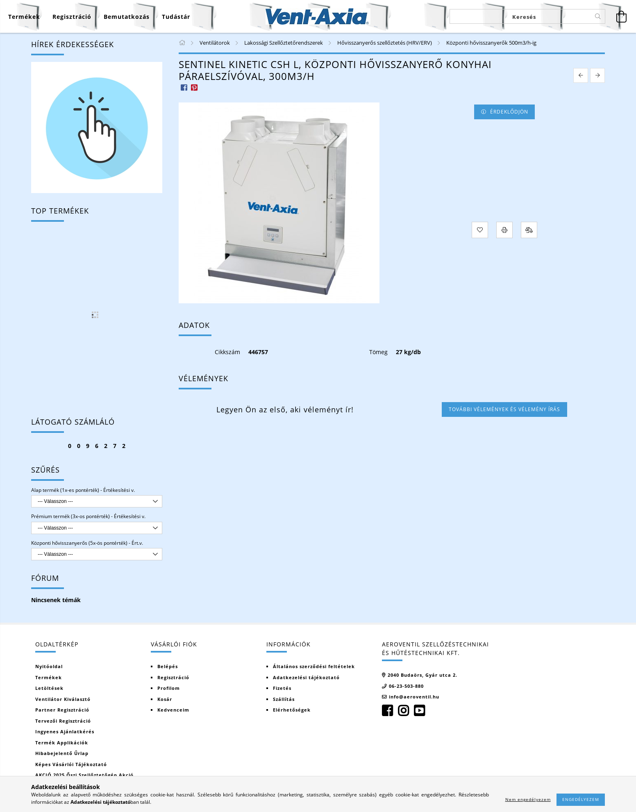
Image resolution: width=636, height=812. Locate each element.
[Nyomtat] (504, 230)
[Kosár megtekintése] (621, 16)
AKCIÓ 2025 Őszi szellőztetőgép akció (84, 775)
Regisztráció (173, 677)
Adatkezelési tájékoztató (306, 677)
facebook (387, 711)
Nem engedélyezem (528, 799)
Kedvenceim (173, 710)
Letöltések (49, 688)
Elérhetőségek (292, 710)
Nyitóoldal (49, 666)
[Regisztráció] (72, 16)
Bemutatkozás (127, 16)
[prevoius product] (580, 75)
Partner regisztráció (62, 710)
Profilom (168, 688)
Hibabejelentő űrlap (62, 753)
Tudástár (176, 16)
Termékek (48, 677)
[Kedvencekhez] (480, 230)
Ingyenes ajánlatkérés (64, 731)
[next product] (597, 75)
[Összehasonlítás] (529, 230)
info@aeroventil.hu (414, 697)
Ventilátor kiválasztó (63, 699)
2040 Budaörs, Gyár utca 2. (422, 675)
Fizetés (282, 688)
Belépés (167, 666)
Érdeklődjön (509, 111)
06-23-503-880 (406, 686)
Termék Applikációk (61, 742)
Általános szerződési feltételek (314, 666)
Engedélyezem (580, 799)
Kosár (164, 699)
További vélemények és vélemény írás (504, 409)
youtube (419, 711)
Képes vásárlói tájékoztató (71, 764)
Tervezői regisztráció (63, 721)
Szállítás (284, 699)
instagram (403, 711)
